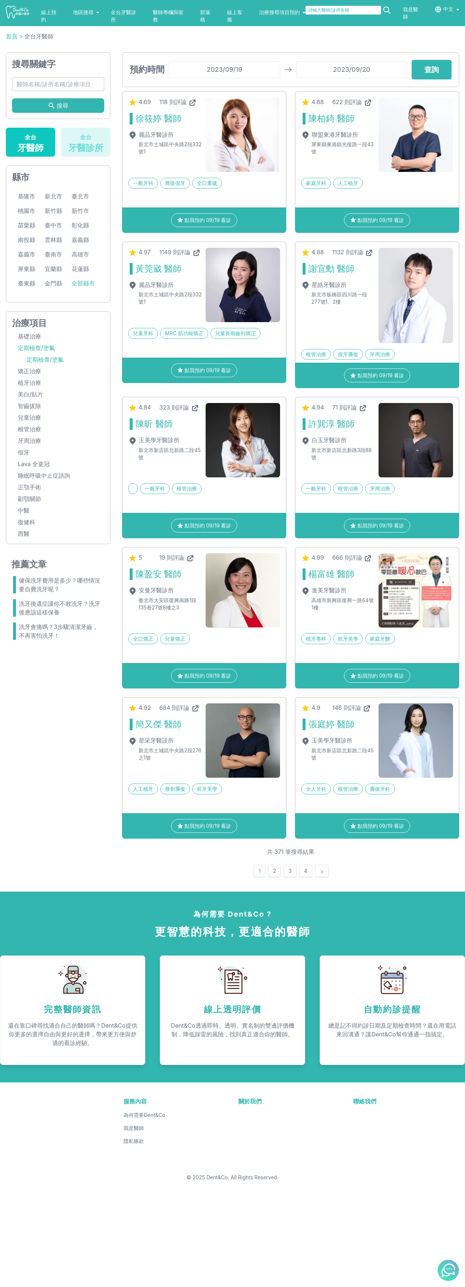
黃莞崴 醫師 (159, 341)
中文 (448, 9)
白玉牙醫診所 (324, 512)
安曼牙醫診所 (151, 662)
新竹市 (80, 283)
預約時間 (147, 142)
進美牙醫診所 (324, 662)
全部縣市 (83, 355)
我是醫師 (134, 1200)
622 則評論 (352, 174)
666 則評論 (352, 630)
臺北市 (80, 268)
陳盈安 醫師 (159, 646)
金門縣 (53, 355)
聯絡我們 (364, 1173)
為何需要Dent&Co (144, 1187)
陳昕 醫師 (154, 496)
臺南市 (53, 326)
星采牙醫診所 (151, 813)
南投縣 (26, 312)
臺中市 (53, 297)
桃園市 (26, 283)
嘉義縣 (80, 312)
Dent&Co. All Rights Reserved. (242, 1274)
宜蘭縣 (53, 341)
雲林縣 (53, 312)
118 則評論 (178, 174)
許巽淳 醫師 (331, 496)
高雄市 (80, 326)
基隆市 (26, 268)
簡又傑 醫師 (159, 796)
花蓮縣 (80, 341)
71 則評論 (349, 480)
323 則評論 (179, 480)
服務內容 (135, 1173)
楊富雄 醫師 (331, 646)
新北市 (53, 268)
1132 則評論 (352, 324)
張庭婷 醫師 (331, 796)
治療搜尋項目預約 (282, 12)
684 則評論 (179, 780)
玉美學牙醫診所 (153, 512)
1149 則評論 (180, 324)
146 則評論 (351, 780)
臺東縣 (26, 355)
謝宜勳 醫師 (331, 341)
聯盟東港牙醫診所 (329, 207)
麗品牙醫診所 (151, 207)
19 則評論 (176, 630)
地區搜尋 (86, 12)
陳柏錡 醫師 (331, 191)
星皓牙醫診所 (324, 357)
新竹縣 (53, 283)
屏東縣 (26, 341)
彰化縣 (80, 297)
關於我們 (250, 1173)
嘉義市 (26, 326)
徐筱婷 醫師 (159, 191)
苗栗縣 (26, 297)
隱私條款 (134, 1213)
